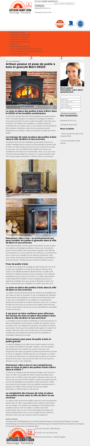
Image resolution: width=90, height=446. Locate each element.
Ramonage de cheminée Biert (53, 421)
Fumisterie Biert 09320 (14, 421)
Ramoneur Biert (35, 424)
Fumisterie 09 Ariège (17, 32)
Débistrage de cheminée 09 (20, 42)
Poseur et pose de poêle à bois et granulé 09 (26, 49)
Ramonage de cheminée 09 (20, 37)
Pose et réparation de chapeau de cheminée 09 (27, 51)
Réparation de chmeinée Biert (32, 421)
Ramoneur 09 (15, 44)
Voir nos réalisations (13, 61)
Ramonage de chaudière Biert (51, 424)
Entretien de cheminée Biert (28, 426)
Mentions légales (59, 437)
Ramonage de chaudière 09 (20, 46)
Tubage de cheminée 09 (18, 39)
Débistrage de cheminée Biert (19, 424)
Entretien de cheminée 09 (19, 54)
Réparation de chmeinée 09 (20, 35)
